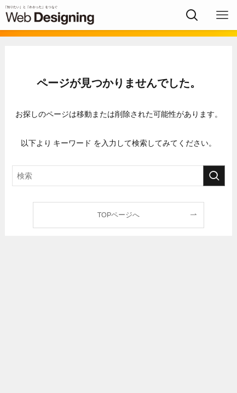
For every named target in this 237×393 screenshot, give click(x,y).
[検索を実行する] (214, 175)
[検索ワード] (119, 175)
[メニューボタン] (222, 15)
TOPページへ (118, 215)
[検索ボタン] (192, 15)
